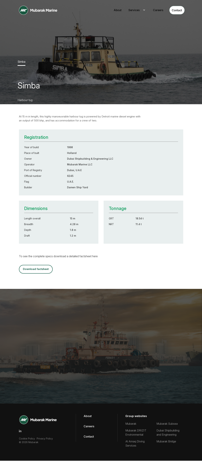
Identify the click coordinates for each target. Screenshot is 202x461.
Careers (154, 10)
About (113, 10)
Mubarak (33, 442)
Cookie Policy (27, 438)
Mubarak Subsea (167, 424)
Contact (174, 10)
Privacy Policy (45, 438)
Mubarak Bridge (166, 441)
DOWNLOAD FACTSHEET (36, 269)
